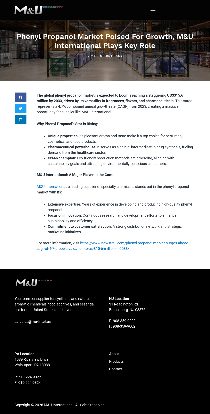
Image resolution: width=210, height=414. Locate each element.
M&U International (51, 186)
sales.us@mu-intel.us (33, 321)
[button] (20, 97)
